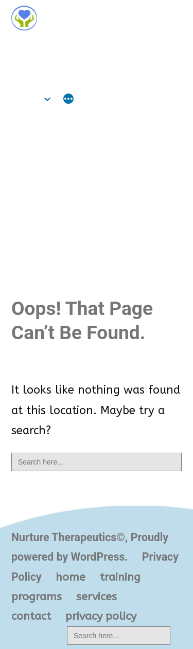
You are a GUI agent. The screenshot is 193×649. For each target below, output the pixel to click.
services (96, 596)
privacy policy (100, 616)
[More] (68, 100)
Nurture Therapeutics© (82, 47)
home (26, 98)
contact (31, 616)
